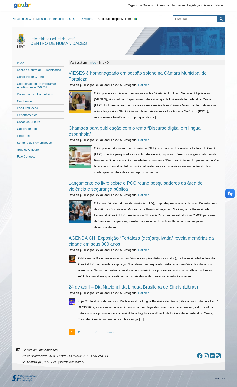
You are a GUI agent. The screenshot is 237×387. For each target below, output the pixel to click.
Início (20, 63)
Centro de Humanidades (58, 43)
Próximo (108, 332)
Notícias (143, 85)
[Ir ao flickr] (212, 356)
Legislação (194, 5)
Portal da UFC (21, 19)
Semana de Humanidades (34, 142)
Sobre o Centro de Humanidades (39, 70)
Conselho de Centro (30, 77)
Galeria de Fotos (28, 129)
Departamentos (27, 115)
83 (95, 332)
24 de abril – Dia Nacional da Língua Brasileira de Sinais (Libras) (133, 286)
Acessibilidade (213, 5)
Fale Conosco (26, 156)
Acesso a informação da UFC (55, 19)
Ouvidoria (86, 19)
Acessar (220, 378)
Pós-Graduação (27, 108)
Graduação (24, 101)
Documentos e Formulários (35, 94)
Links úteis (24, 135)
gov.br (22, 5)
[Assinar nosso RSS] (218, 356)
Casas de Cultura (28, 122)
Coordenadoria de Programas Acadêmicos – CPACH (36, 85)
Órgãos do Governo (141, 5)
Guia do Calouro (28, 149)
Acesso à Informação (170, 5)
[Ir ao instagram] (206, 356)
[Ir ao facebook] (200, 356)
